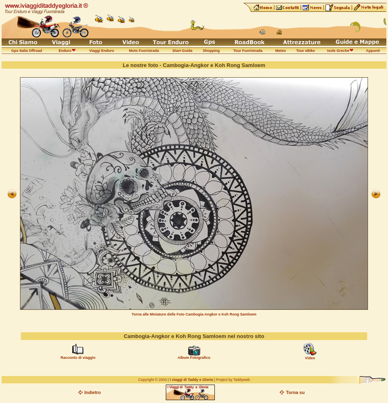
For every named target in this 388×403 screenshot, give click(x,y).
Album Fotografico (194, 358)
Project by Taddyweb (233, 380)
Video (310, 358)
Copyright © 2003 (152, 380)
